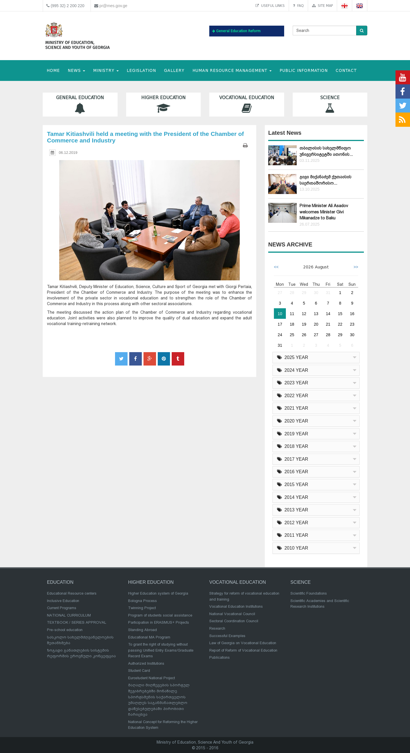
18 (292, 324)
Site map (322, 5)
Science (330, 104)
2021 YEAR (292, 408)
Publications (219, 657)
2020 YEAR (292, 421)
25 (292, 334)
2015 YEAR (292, 484)
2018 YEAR (292, 446)
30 (316, 292)
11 (292, 313)
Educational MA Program (149, 637)
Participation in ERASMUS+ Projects (158, 622)
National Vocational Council (232, 614)
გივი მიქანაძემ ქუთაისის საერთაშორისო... (325, 179)
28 (292, 292)
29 (304, 292)
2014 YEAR (292, 497)
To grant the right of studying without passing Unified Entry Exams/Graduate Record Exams (160, 650)
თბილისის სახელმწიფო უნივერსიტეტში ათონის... (326, 151)
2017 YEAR (292, 459)
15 (340, 313)
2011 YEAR (292, 535)
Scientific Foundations (308, 593)
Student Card (139, 670)
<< (276, 267)
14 (328, 313)
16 (352, 313)
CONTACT (346, 70)
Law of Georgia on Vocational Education (242, 643)
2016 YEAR (292, 471)
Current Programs (61, 608)
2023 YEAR (292, 382)
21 (328, 324)
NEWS (76, 70)
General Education (80, 104)
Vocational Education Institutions (236, 606)
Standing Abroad (142, 630)
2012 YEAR (292, 522)
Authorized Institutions (146, 663)
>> (356, 267)
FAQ (298, 5)
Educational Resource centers (72, 593)
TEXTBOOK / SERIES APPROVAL (76, 622)
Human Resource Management (232, 70)
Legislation (141, 70)
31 (328, 292)
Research (217, 628)
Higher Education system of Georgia (158, 593)
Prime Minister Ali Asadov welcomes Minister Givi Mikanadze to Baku (324, 212)
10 (280, 313)
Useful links (270, 5)
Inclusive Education (63, 601)
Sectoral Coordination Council (233, 621)
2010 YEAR (292, 548)
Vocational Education (246, 104)
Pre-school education (65, 630)
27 (280, 292)
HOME (53, 70)
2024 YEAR (292, 370)
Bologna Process (142, 601)
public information (304, 70)
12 (304, 313)
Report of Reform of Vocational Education (243, 650)
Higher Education (163, 104)
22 (340, 324)
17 (280, 324)
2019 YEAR (292, 433)
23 (352, 324)
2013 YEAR (292, 509)
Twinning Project (142, 608)
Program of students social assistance (160, 615)
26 (304, 334)
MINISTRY (106, 70)
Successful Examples (227, 636)
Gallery (174, 70)
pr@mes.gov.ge (113, 5)
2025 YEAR (292, 357)
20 (316, 324)
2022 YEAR (292, 395)
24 (280, 334)
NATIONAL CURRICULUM (69, 615)
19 (304, 324)
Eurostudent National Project (151, 678)
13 (316, 313)
